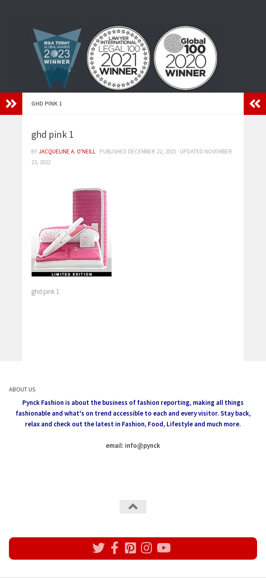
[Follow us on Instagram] (147, 548)
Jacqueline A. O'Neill (67, 151)
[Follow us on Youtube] (163, 548)
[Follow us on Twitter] (98, 548)
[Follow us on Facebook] (114, 548)
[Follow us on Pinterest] (131, 548)
